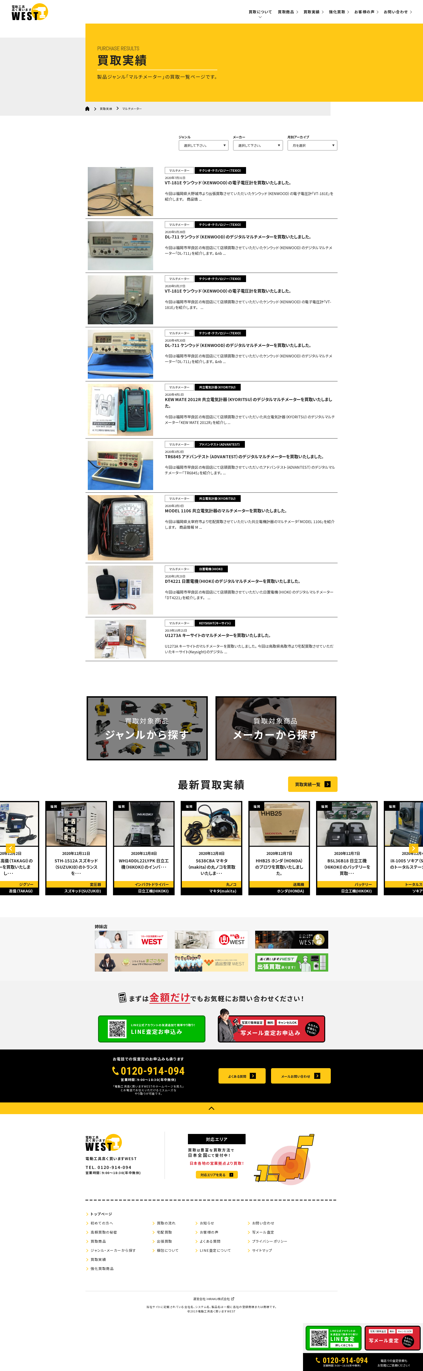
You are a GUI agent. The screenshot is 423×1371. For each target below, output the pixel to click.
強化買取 (337, 11)
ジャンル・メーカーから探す (113, 1296)
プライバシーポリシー (270, 1287)
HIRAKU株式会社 (218, 1345)
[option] (76, 904)
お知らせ (207, 1269)
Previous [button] (15, 904)
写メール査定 (263, 1278)
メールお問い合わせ (295, 1122)
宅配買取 (164, 1278)
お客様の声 (364, 11)
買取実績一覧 (307, 840)
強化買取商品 (102, 1314)
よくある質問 (237, 1122)
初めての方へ (102, 1269)
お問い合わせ (396, 11)
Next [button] (409, 904)
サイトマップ (262, 1296)
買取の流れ (166, 1269)
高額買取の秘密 (104, 1278)
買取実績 (311, 11)
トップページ (101, 1260)
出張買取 (164, 1287)
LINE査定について (215, 1296)
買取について (260, 11)
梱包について (168, 1296)
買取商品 (286, 11)
